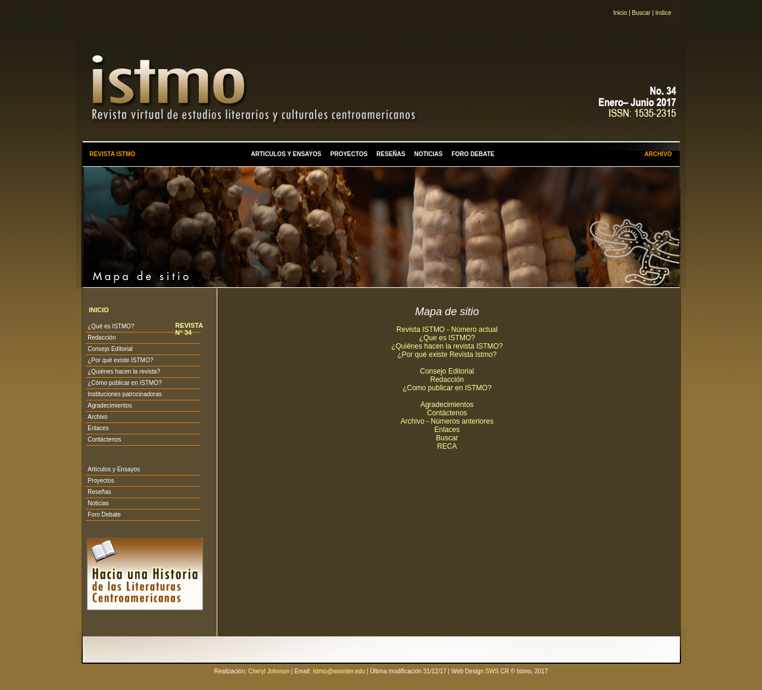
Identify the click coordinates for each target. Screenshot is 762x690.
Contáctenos (104, 439)
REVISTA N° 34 (188, 329)
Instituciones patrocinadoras (125, 394)
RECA (447, 446)
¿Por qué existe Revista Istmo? (447, 354)
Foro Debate (104, 514)
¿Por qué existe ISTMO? (120, 360)
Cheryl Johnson (268, 671)
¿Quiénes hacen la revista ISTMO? (446, 346)
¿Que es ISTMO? (447, 338)
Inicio (620, 13)
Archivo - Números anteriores (447, 421)
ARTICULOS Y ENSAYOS (286, 154)
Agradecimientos (110, 405)
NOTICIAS (428, 154)
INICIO (99, 309)
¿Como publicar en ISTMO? (446, 388)
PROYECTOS (349, 154)
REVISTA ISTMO (112, 154)
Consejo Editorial (110, 349)
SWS (492, 671)
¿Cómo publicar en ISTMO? (125, 383)
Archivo (97, 417)
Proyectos (101, 480)
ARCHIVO (658, 154)
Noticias (98, 503)
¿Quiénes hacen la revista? (124, 371)
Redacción (101, 337)
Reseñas (99, 492)
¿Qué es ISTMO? (111, 326)
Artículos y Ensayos (114, 469)
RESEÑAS (390, 154)
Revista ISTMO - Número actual (447, 329)
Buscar (641, 13)
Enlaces (98, 428)
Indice (663, 13)
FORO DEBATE (472, 154)
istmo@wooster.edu (339, 671)
